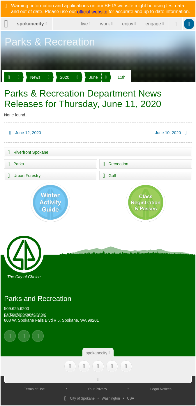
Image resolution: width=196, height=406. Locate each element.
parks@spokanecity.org (25, 314)
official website (92, 12)
